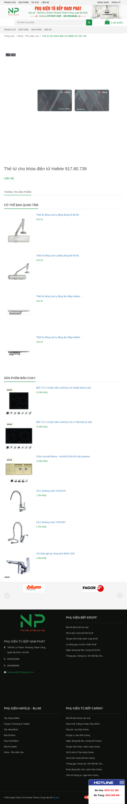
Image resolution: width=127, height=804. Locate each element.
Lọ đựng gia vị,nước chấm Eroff (81, 644)
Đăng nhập (103, 2)
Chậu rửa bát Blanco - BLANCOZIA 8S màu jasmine (63, 456)
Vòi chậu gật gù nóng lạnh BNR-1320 (55, 553)
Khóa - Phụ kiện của (28, 36)
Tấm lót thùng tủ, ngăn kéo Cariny (82, 775)
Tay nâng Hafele (12, 718)
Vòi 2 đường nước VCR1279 (51, 490)
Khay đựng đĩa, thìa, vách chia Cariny (84, 769)
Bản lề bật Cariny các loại (78, 718)
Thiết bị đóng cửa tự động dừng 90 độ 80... (58, 214)
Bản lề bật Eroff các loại (77, 627)
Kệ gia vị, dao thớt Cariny (78, 735)
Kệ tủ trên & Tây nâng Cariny (80, 752)
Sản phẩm (23, 2)
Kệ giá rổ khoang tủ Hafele (17, 724)
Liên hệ (45, 2)
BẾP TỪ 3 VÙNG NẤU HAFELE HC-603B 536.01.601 (63, 387)
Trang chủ (10, 2)
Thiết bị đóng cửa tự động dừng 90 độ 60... (58, 255)
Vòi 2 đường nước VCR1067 (51, 522)
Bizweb (56, 797)
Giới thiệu (23, 30)
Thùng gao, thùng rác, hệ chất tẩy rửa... (85, 656)
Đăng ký (116, 2)
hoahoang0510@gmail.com (20, 672)
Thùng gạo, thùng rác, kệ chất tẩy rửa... (85, 763)
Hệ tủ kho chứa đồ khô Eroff (79, 633)
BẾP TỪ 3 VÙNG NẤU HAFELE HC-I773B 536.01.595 (64, 422)
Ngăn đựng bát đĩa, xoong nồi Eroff (83, 650)
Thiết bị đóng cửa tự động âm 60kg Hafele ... (59, 296)
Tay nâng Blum (11, 729)
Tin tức (35, 2)
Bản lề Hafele (10, 746)
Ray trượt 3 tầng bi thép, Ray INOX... (83, 724)
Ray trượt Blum (11, 741)
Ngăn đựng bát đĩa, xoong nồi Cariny (83, 741)
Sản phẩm (36, 30)
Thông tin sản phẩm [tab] (17, 192)
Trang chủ (10, 30)
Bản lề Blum (10, 735)
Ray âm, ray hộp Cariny (77, 729)
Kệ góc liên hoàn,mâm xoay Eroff (82, 638)
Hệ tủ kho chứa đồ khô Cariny (80, 758)
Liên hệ (48, 30)
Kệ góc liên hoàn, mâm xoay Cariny (83, 746)
